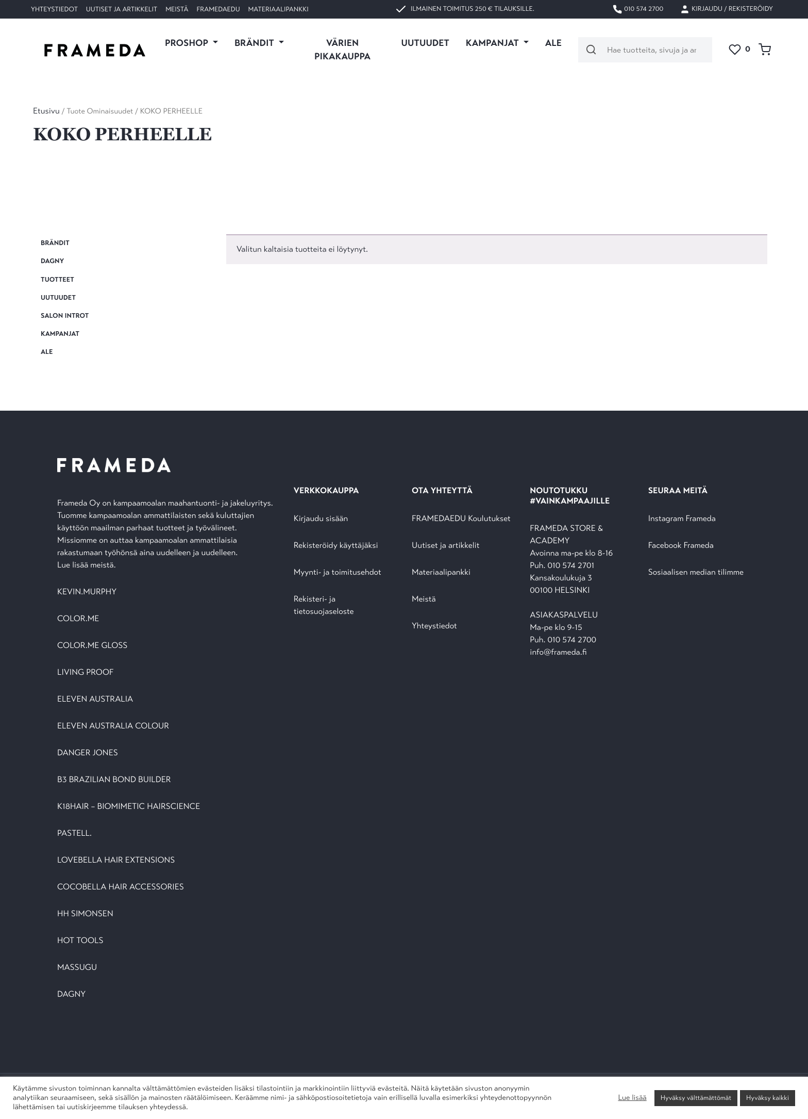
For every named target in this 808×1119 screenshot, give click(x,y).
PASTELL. (74, 833)
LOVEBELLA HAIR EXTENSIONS (116, 860)
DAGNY (52, 261)
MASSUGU (77, 967)
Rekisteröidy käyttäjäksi (336, 545)
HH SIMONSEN (85, 914)
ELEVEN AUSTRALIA (95, 699)
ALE (553, 42)
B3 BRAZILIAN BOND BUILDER (114, 780)
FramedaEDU (218, 9)
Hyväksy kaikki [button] (767, 1098)
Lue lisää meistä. (87, 565)
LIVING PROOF (85, 672)
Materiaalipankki (278, 9)
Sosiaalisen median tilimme (696, 572)
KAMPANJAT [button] (493, 42)
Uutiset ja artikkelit (121, 9)
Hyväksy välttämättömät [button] (696, 1098)
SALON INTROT (65, 316)
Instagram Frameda (682, 519)
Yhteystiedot (54, 9)
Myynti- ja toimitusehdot (337, 572)
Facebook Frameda (681, 545)
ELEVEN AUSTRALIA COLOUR (113, 726)
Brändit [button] (255, 42)
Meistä (176, 9)
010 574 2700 (637, 9)
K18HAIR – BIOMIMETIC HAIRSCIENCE (128, 807)
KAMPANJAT (60, 334)
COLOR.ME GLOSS (92, 646)
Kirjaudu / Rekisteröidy (726, 9)
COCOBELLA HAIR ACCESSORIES (120, 887)
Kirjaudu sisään (321, 519)
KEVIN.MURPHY (88, 592)
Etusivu (46, 111)
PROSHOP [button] (187, 42)
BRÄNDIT (55, 243)
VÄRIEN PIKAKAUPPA (342, 49)
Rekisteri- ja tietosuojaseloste (324, 605)
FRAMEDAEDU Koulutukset (461, 519)
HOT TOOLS (80, 941)
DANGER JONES (87, 753)
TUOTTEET (57, 279)
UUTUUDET (425, 42)
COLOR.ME (78, 619)
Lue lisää (632, 1097)
